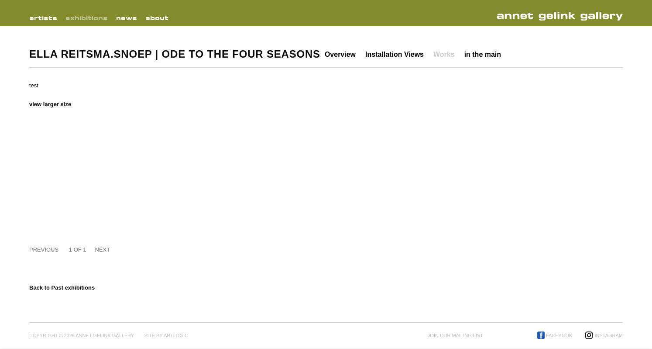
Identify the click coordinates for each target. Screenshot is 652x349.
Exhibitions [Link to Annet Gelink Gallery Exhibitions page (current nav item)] (86, 18)
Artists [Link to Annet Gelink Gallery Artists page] (43, 18)
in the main (482, 54)
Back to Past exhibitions (62, 287)
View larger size (50, 104)
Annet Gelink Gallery (562, 16)
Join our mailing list (455, 335)
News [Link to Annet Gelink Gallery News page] (126, 18)
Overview (340, 54)
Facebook (559, 335)
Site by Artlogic (166, 335)
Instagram (608, 335)
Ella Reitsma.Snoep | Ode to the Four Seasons (174, 54)
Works (444, 54)
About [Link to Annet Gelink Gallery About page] (156, 18)
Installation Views (394, 54)
